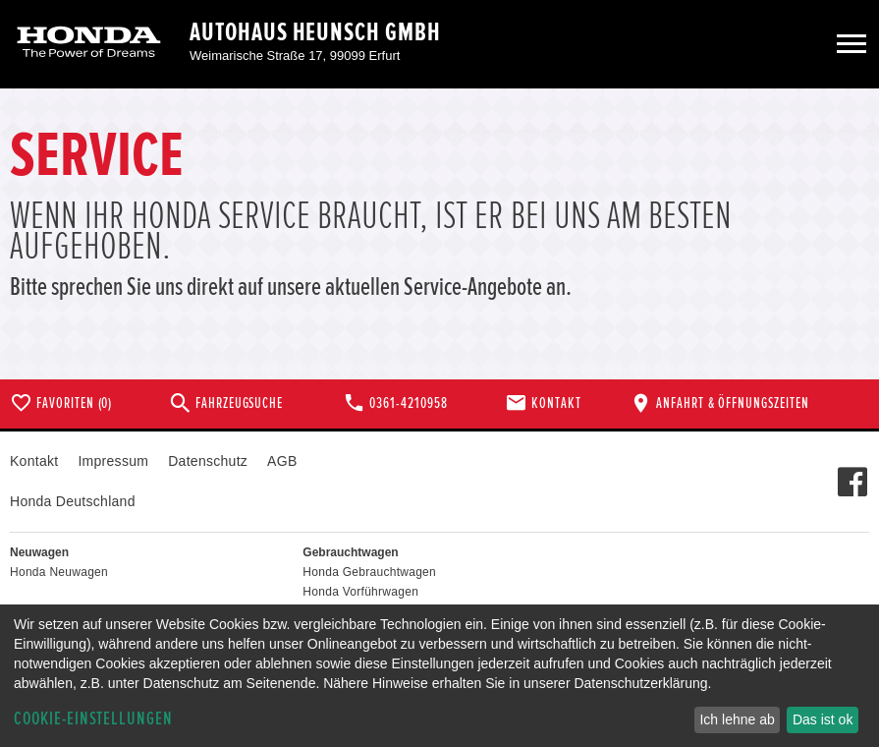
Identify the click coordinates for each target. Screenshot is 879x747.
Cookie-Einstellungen (93, 719)
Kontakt (34, 461)
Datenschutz (207, 461)
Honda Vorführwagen (360, 592)
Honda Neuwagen (59, 572)
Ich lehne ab (736, 719)
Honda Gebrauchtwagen (369, 572)
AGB (282, 461)
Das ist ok (822, 719)
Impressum (113, 461)
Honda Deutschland (73, 501)
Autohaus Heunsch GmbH (315, 32)
